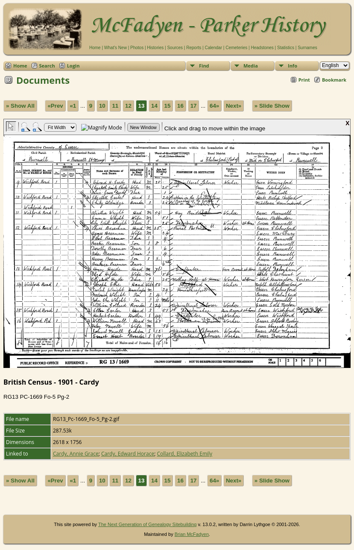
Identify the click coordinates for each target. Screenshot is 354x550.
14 (154, 106)
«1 (73, 106)
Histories (155, 47)
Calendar (213, 47)
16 (180, 106)
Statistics (285, 47)
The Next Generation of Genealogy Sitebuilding (147, 524)
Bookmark (334, 79)
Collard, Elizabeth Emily (184, 453)
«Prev (55, 106)
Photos (136, 47)
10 (102, 106)
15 (167, 106)
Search (47, 65)
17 (193, 106)
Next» (233, 106)
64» (214, 106)
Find (204, 65)
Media (250, 65)
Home (95, 47)
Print (304, 79)
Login (73, 65)
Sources (175, 47)
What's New (115, 47)
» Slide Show (272, 106)
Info (292, 65)
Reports (193, 47)
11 (115, 106)
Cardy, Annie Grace (76, 453)
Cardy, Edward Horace (127, 453)
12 (128, 106)
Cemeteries (236, 47)
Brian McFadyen (192, 534)
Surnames (307, 47)
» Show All (20, 106)
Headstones (262, 47)
